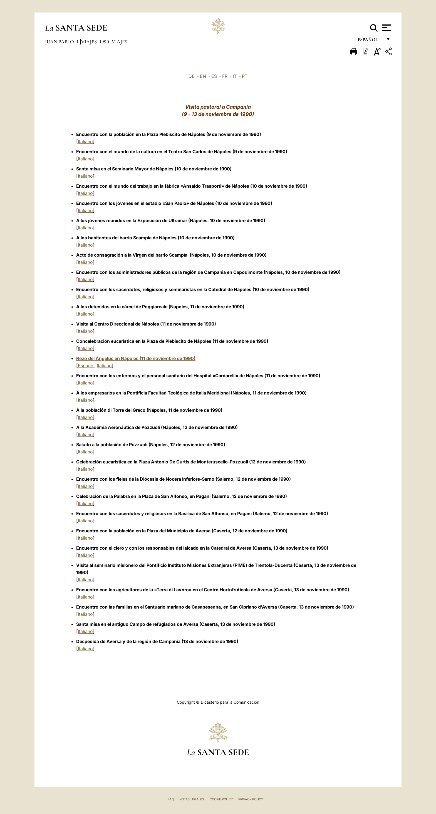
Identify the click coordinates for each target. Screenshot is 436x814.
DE (192, 76)
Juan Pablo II (62, 42)
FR (224, 76)
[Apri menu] (385, 28)
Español (86, 365)
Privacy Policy (250, 799)
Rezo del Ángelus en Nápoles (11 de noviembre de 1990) (135, 358)
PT (244, 76)
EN (203, 76)
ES (214, 76)
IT (235, 76)
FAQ (171, 799)
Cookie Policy (221, 799)
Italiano (85, 141)
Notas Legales (191, 799)
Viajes (89, 42)
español (370, 41)
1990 (105, 42)
